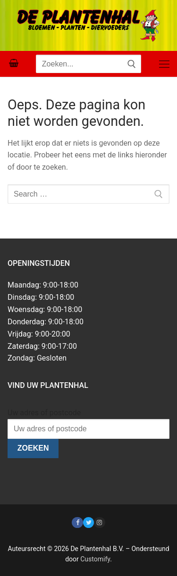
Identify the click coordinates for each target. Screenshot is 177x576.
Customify (95, 559)
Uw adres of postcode (44, 412)
